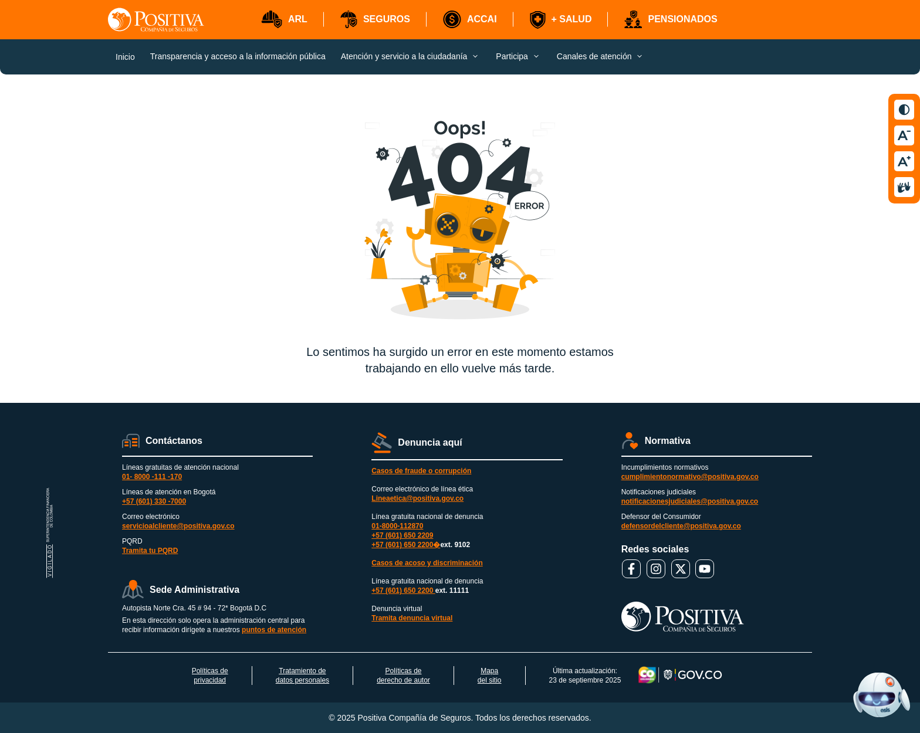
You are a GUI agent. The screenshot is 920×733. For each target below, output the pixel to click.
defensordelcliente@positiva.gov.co (681, 526)
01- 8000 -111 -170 (152, 477)
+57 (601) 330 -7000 (154, 501)
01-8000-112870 (397, 526)
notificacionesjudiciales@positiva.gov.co (690, 501)
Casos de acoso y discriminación (426, 563)
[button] (284, 19)
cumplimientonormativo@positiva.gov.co (690, 477)
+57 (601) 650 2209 (402, 535)
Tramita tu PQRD (150, 551)
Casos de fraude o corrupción (421, 471)
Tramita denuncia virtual (411, 618)
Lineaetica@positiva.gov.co (417, 498)
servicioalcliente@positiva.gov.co (178, 526)
